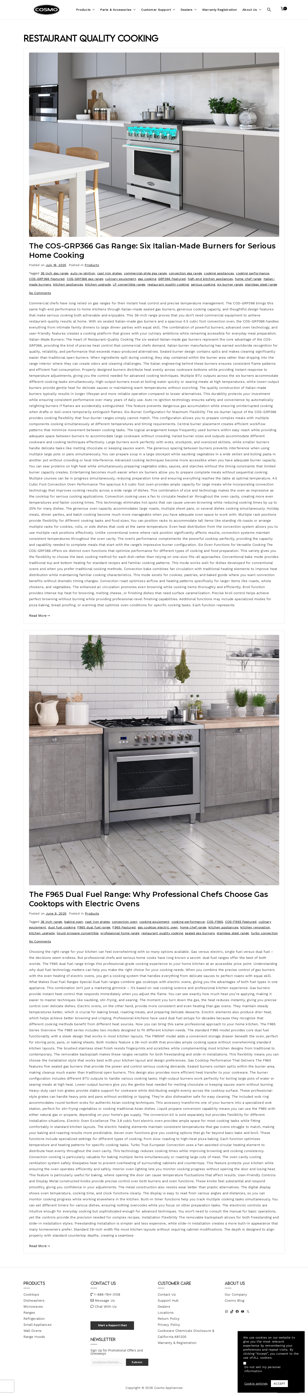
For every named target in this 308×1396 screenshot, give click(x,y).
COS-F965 (215, 922)
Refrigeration (34, 1319)
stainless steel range (261, 284)
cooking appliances (219, 273)
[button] (92, 9)
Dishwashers (34, 1301)
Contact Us (167, 1294)
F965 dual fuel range (93, 927)
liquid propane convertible (77, 933)
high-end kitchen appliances (210, 279)
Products (85, 9)
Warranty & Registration (177, 1343)
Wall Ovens (32, 1331)
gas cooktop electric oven (158, 927)
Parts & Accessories (118, 9)
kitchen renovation (255, 927)
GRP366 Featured (172, 279)
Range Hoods (34, 1337)
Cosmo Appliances (168, 1388)
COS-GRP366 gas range (85, 279)
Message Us (105, 1301)
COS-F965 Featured (241, 922)
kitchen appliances (68, 284)
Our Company (236, 1294)
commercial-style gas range (145, 273)
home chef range (248, 279)
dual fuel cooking (61, 927)
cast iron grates (109, 273)
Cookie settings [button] (256, 1383)
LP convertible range (129, 284)
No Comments (40, 293)
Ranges (29, 1313)
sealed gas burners (200, 933)
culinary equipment (120, 279)
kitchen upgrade (98, 284)
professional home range (120, 933)
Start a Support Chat (112, 1325)
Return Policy (169, 1319)
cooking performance (252, 273)
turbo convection (264, 933)
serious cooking (203, 284)
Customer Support (158, 9)
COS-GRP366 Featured (47, 279)
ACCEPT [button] (279, 1383)
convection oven (124, 922)
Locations (166, 1313)
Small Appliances (37, 1325)
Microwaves (33, 1307)
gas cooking (147, 279)
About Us (251, 9)
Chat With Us (106, 1307)
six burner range (230, 284)
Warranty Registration (219, 9)
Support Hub (168, 1301)
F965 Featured (124, 927)
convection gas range (185, 273)
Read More (39, 616)
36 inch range (51, 922)
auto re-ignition (82, 273)
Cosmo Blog (235, 1301)
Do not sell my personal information (262, 1369)
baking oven (73, 922)
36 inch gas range (55, 273)
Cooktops (31, 1294)
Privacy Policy (169, 1325)
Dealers (189, 9)
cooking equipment (154, 922)
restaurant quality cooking (168, 284)
